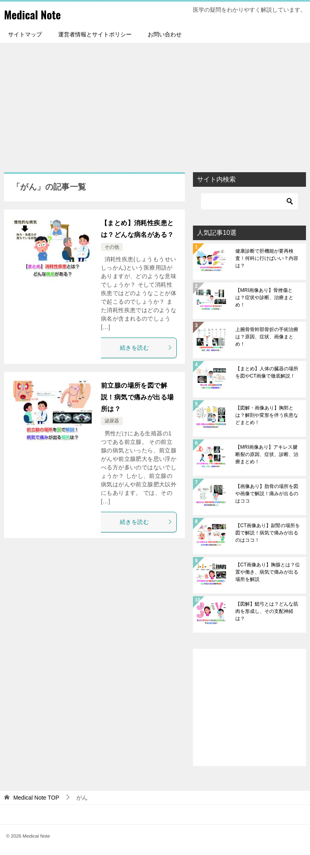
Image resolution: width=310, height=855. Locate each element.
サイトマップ (25, 34)
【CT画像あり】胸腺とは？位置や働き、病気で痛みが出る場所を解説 (267, 572)
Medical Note (36, 14)
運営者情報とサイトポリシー (95, 34)
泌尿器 (112, 421)
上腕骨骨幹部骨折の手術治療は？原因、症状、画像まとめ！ (266, 337)
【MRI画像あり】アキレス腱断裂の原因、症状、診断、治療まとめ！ (266, 454)
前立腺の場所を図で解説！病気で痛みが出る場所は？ (137, 397)
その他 (112, 247)
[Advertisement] (155, 103)
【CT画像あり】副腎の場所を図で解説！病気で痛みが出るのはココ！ (267, 533)
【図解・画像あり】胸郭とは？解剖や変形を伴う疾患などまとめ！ (266, 415)
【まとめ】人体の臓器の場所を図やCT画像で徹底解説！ (266, 372)
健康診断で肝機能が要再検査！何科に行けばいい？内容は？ (266, 258)
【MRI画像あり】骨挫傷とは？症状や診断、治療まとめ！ (264, 297)
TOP (36, 797)
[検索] (249, 201)
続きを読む (146, 347)
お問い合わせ (165, 34)
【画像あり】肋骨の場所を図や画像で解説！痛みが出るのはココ (266, 493)
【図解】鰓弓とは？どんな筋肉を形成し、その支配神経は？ (266, 611)
